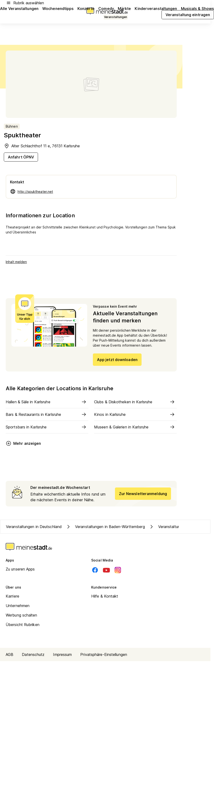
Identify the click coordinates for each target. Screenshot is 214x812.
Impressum (62, 654)
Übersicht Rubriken (22, 624)
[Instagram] (118, 570)
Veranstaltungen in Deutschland (34, 526)
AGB (9, 654)
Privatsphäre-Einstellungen (103, 654)
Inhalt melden (16, 262)
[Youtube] (106, 570)
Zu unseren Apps (20, 569)
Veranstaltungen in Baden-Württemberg (105, 526)
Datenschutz (33, 654)
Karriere (12, 596)
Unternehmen (17, 605)
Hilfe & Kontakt (104, 596)
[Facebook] (95, 570)
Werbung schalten (21, 615)
